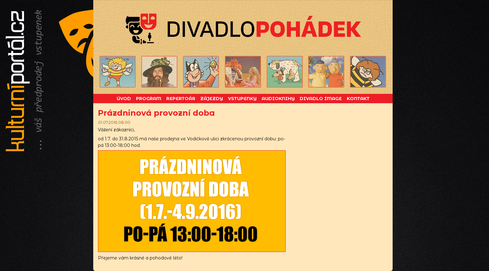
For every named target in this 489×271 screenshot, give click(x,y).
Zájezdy (211, 98)
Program (148, 98)
